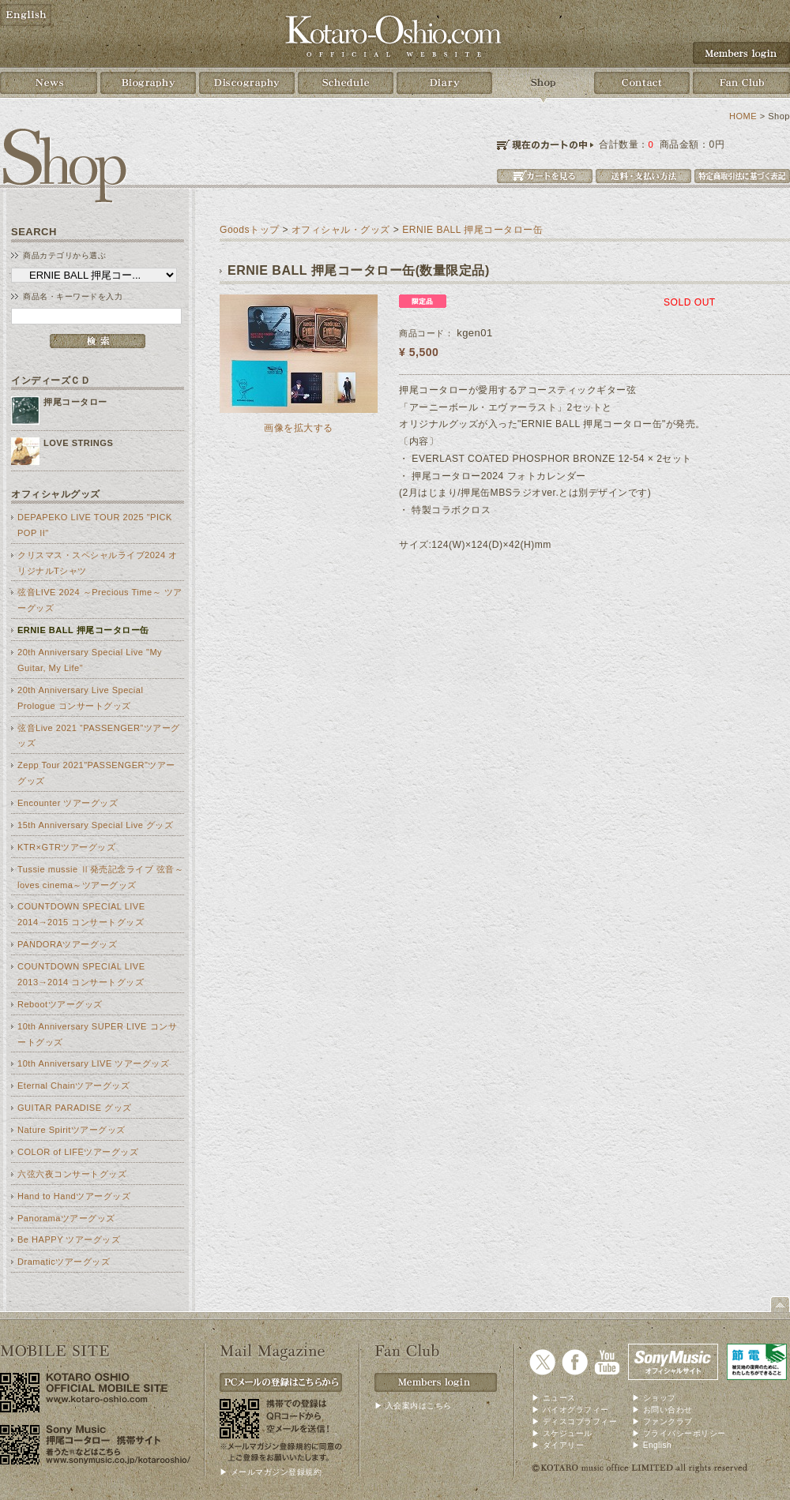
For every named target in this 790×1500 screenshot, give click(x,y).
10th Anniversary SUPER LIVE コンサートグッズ (97, 1034)
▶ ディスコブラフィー (574, 1421)
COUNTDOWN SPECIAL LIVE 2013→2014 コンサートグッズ (81, 974)
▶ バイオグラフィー (570, 1409)
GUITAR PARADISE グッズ (74, 1107)
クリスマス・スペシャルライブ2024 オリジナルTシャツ (97, 563)
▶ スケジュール (562, 1433)
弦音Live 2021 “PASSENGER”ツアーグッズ (98, 735)
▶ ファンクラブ (662, 1421)
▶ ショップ (654, 1397)
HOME (743, 116)
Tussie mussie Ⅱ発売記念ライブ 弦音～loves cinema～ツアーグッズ (100, 877)
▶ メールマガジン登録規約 (271, 1472)
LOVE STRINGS (78, 443)
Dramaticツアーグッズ (63, 1261)
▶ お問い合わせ (662, 1409)
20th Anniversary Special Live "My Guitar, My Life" (89, 660)
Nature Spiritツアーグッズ (71, 1129)
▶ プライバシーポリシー (679, 1433)
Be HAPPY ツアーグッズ (68, 1239)
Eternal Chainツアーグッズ (73, 1085)
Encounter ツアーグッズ (67, 803)
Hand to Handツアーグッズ (73, 1196)
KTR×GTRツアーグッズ (66, 847)
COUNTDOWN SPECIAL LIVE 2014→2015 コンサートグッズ (81, 914)
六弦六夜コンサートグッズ (71, 1174)
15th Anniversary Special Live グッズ (95, 825)
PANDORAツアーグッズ (67, 944)
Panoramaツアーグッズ (66, 1218)
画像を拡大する (298, 427)
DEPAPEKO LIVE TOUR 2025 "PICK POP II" (94, 525)
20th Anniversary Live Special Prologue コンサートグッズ (80, 698)
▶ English (652, 1445)
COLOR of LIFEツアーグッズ (77, 1152)
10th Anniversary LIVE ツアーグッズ (93, 1063)
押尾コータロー (75, 402)
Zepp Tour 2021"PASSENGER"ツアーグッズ (96, 773)
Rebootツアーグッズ (60, 1004)
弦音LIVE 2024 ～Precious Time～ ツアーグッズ (99, 600)
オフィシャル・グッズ (341, 229)
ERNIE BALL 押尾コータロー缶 (83, 630)
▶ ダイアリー (558, 1445)
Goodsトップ (250, 229)
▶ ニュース (554, 1397)
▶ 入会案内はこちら (413, 1405)
